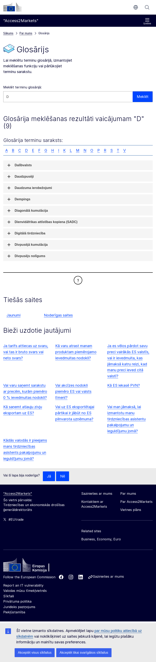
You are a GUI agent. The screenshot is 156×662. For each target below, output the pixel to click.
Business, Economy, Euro (101, 539)
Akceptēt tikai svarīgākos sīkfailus (84, 652)
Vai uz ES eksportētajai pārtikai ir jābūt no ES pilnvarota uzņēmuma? (74, 413)
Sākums (8, 33)
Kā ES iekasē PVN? (123, 385)
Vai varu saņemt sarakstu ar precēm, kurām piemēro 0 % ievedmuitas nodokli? (25, 391)
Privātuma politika (17, 601)
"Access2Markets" (17, 493)
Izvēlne (147, 21)
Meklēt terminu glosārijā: (22, 87)
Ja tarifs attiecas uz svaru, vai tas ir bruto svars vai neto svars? (25, 352)
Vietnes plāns (130, 510)
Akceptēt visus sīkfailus (34, 652)
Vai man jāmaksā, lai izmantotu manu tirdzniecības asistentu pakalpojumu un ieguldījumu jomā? (126, 419)
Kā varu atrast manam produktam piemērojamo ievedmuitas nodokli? (75, 352)
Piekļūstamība (14, 612)
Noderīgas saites (58, 315)
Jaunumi (13, 315)
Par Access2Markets (136, 502)
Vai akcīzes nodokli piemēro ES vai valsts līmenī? (73, 391)
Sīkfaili (8, 596)
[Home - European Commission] (32, 566)
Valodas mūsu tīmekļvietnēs (25, 591)
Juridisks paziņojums (19, 607)
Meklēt (147, 7)
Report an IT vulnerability (23, 585)
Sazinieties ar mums (108, 576)
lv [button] (135, 7)
